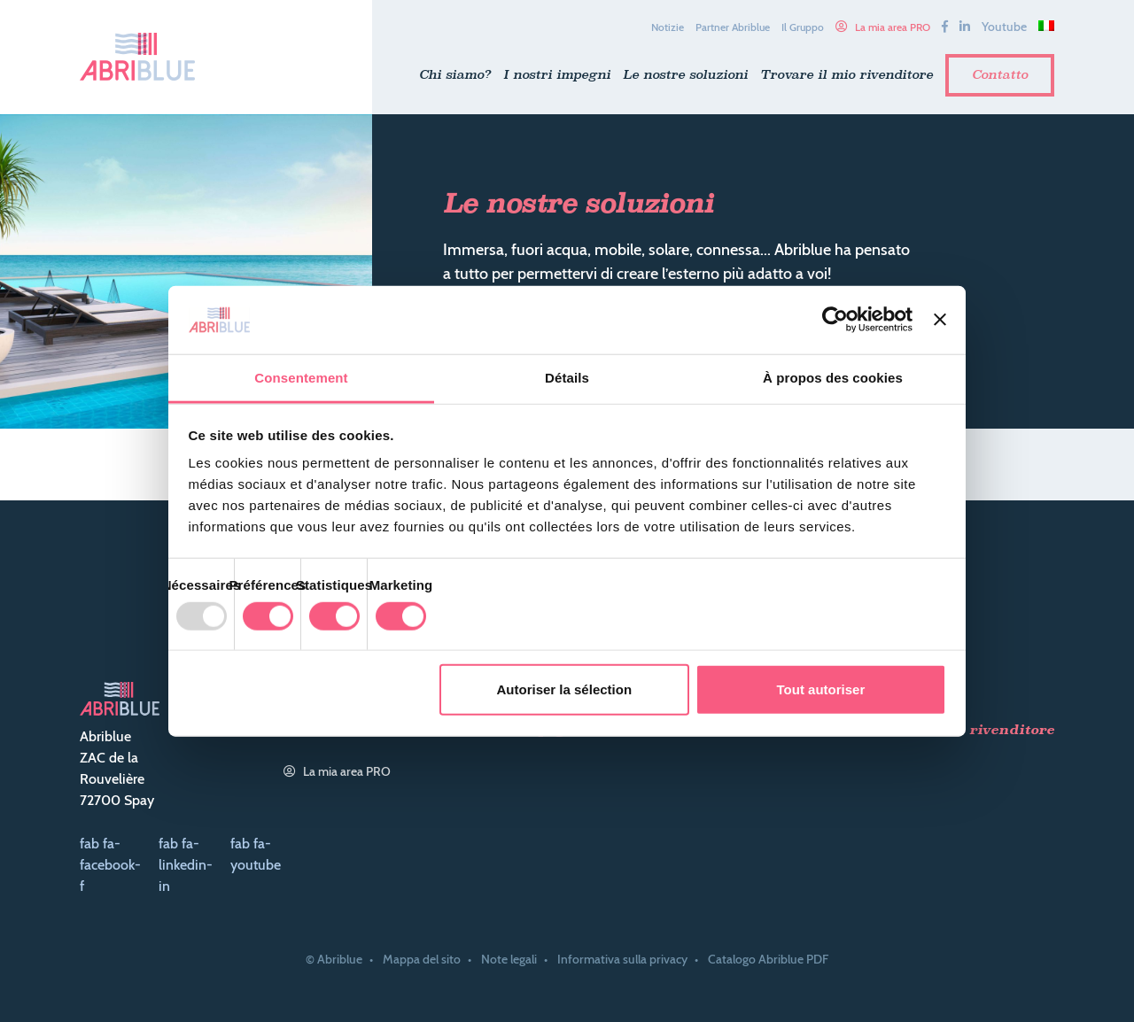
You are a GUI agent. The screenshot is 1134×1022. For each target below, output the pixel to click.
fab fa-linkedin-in (186, 864)
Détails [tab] (567, 377)
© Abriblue (334, 959)
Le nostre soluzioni (685, 74)
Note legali (509, 959)
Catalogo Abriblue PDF (768, 959)
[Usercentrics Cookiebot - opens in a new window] (835, 319)
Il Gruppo (802, 27)
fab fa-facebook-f (110, 864)
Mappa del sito (422, 959)
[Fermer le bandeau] (940, 320)
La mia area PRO (892, 27)
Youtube (1004, 27)
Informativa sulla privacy (622, 959)
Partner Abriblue (732, 27)
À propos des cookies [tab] (833, 377)
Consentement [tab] (300, 377)
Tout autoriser (821, 689)
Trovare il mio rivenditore (846, 74)
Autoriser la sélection (565, 689)
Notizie (667, 27)
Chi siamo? (455, 74)
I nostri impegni (556, 74)
